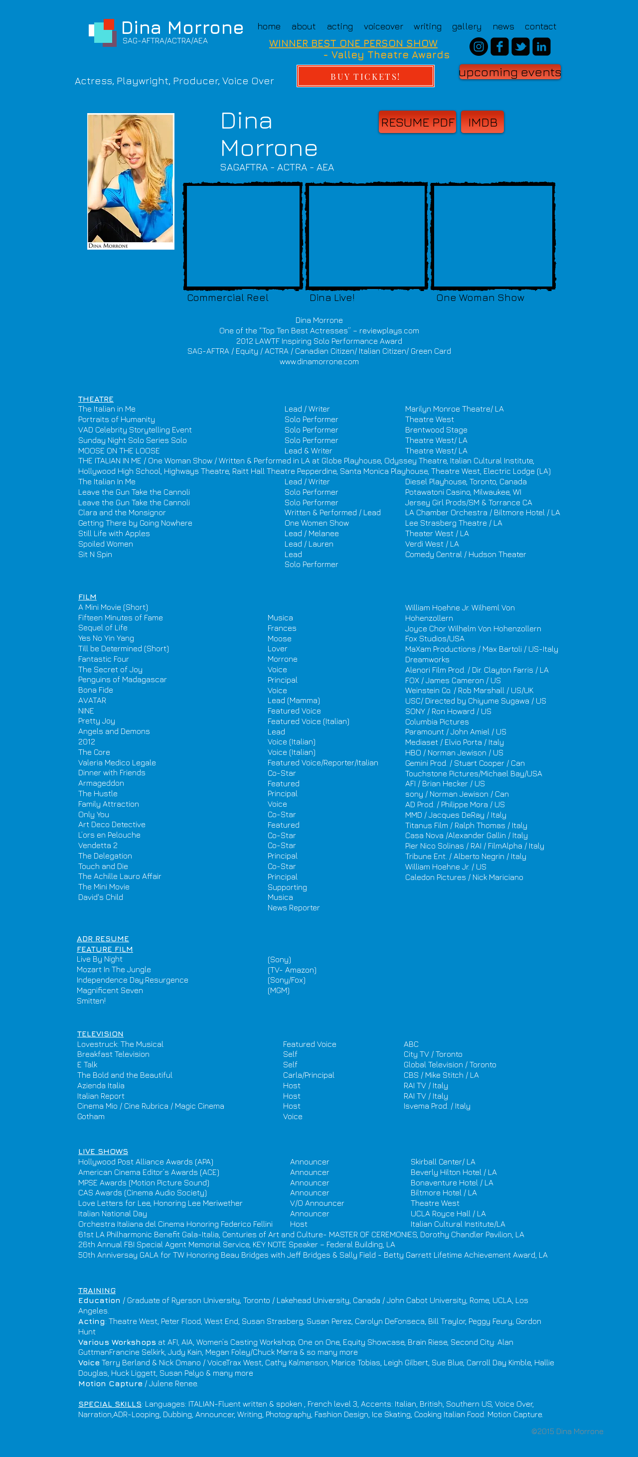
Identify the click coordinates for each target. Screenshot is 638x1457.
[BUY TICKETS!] (366, 76)
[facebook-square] (499, 46)
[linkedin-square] (541, 46)
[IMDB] (482, 122)
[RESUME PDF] (417, 122)
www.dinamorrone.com (319, 361)
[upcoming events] (510, 71)
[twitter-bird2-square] (520, 46)
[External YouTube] (243, 236)
